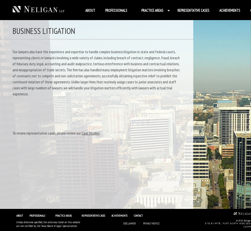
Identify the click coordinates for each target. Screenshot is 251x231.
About (90, 10)
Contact (138, 215)
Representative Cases (193, 10)
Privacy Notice (151, 223)
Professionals (116, 10)
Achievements (229, 10)
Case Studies (90, 133)
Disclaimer (129, 223)
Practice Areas (152, 10)
